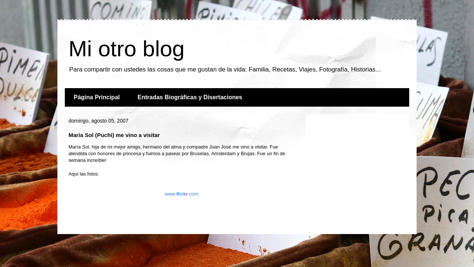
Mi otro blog (126, 48)
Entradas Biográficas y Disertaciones (189, 97)
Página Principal (97, 97)
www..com (181, 194)
